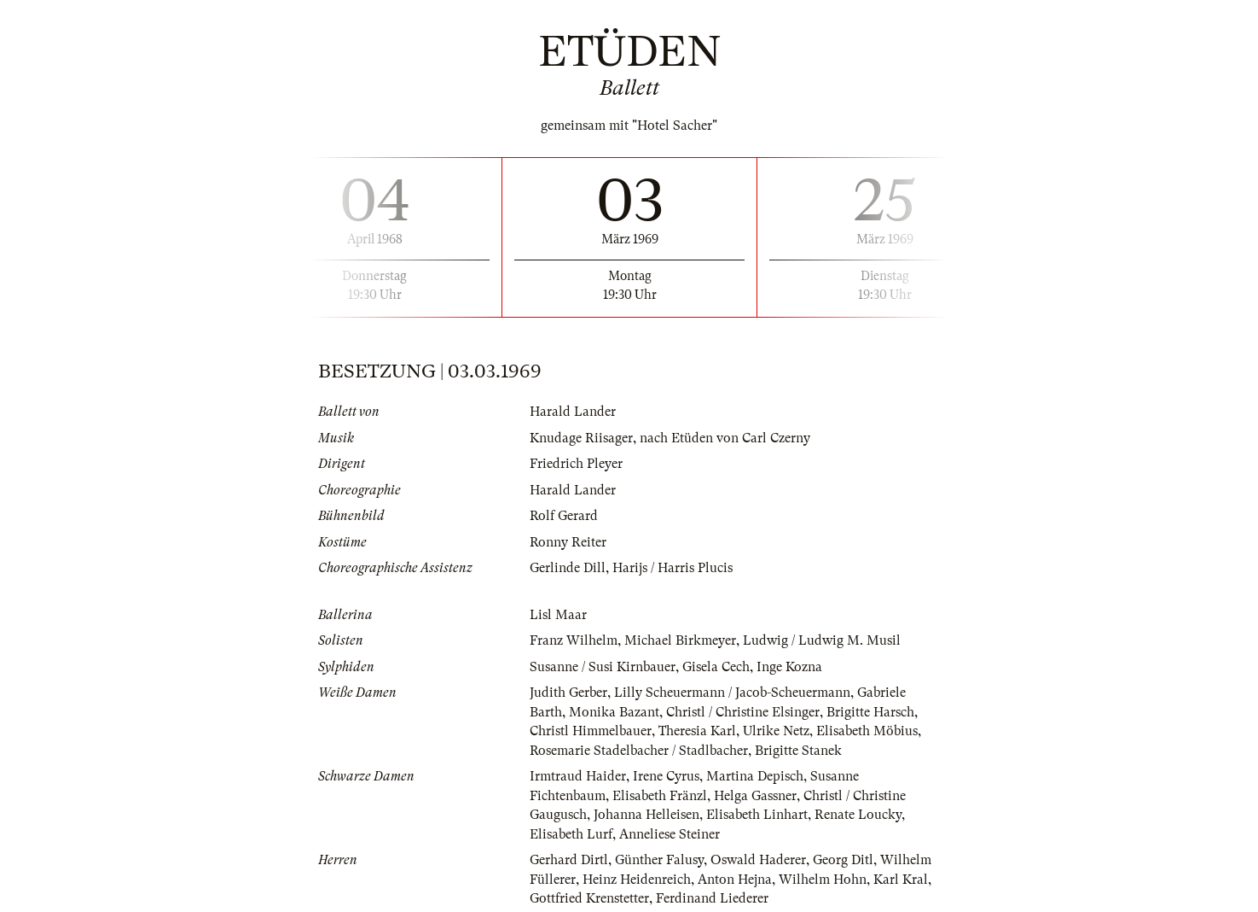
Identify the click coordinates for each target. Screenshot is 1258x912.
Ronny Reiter (568, 542)
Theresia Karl (697, 731)
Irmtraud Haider (578, 776)
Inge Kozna (789, 667)
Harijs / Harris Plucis (672, 568)
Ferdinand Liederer (712, 898)
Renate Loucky (858, 814)
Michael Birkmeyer (680, 640)
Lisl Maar (558, 615)
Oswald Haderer (758, 860)
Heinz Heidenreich (637, 879)
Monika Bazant (614, 712)
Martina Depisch (754, 776)
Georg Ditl (843, 860)
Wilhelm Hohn (823, 879)
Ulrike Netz (776, 731)
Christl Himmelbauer (591, 731)
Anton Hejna (735, 879)
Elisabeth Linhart (757, 814)
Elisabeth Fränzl (659, 796)
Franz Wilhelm (573, 640)
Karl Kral (900, 879)
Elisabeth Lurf (571, 834)
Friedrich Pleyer (576, 463)
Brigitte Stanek (798, 750)
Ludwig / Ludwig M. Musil (822, 640)
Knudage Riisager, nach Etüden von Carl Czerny (670, 438)
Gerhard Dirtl (569, 860)
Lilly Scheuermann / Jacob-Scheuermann (732, 692)
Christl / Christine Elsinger (743, 712)
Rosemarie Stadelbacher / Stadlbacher (639, 750)
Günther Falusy (659, 860)
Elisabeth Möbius (867, 731)
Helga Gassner (755, 796)
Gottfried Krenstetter (589, 898)
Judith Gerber (568, 692)
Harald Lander (573, 411)
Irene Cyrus (666, 776)
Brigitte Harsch (870, 712)
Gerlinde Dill (568, 568)
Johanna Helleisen (646, 814)
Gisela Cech (716, 667)
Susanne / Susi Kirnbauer (602, 667)
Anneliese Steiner (669, 834)
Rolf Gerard (564, 515)
